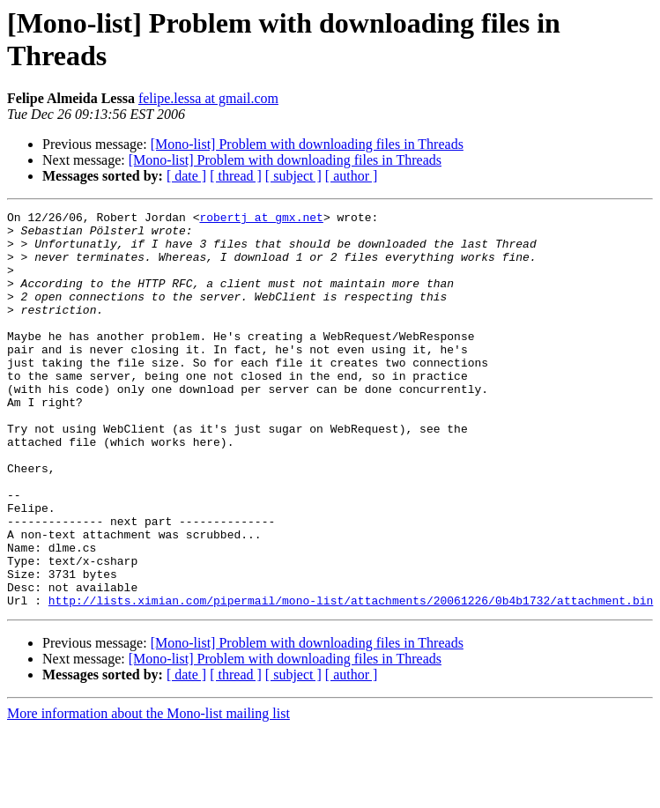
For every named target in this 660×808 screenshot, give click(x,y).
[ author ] (351, 175)
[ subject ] (293, 175)
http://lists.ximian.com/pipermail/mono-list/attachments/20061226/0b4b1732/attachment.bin (350, 679)
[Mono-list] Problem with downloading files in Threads (307, 144)
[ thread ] (236, 175)
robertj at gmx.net (261, 219)
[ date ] (186, 175)
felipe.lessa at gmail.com (208, 98)
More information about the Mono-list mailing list (148, 792)
